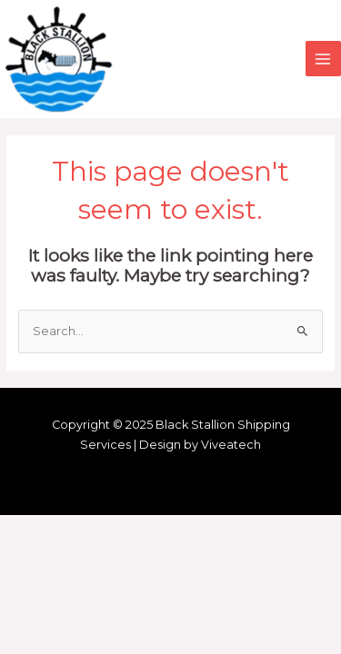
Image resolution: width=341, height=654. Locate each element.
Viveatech (231, 444)
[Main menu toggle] (323, 58)
